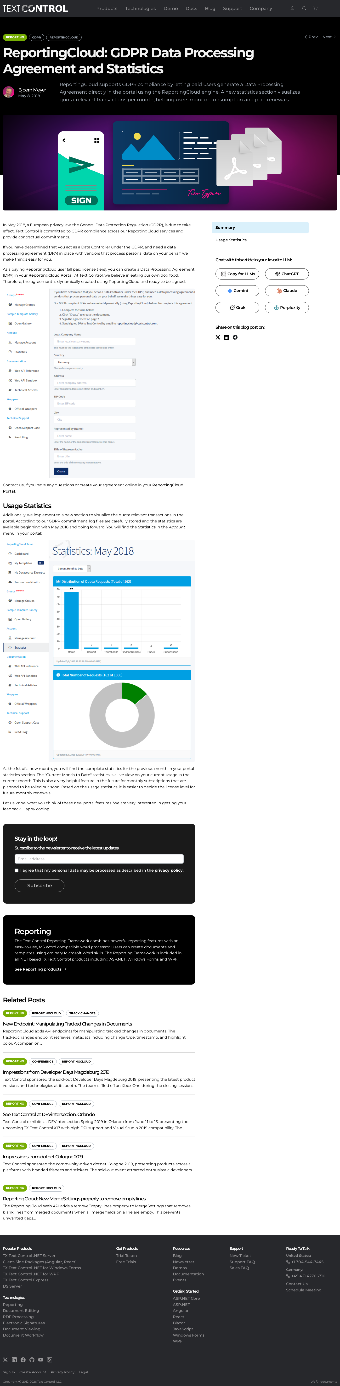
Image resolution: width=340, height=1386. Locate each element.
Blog (210, 8)
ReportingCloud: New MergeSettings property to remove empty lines (74, 1199)
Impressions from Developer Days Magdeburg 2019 (56, 1072)
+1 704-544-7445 (307, 1262)
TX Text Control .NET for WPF (31, 1274)
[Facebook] (235, 338)
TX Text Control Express (25, 1280)
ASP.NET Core (186, 1298)
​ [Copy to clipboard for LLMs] (238, 274)
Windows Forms (188, 1335)
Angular (181, 1310)
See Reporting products (38, 969)
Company (261, 8)
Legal (83, 1372)
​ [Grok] (237, 308)
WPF (177, 1341)
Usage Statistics (231, 240)
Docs (191, 8)
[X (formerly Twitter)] (217, 338)
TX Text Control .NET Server (29, 1255)
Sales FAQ (239, 1268)
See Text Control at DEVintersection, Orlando (49, 1114)
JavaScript (183, 1329)
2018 (35, 96)
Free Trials (126, 1262)
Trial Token (126, 1255)
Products (107, 8)
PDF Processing (18, 1317)
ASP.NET (181, 1304)
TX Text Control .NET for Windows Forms (42, 1268)
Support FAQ (242, 1262)
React (178, 1317)
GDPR (36, 37)
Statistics (147, 527)
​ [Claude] (287, 291)
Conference (42, 1061)
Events (179, 1280)
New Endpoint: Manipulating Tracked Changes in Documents (67, 1024)
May (22, 96)
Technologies (140, 8)
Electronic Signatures (24, 1323)
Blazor (179, 1323)
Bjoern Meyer (32, 90)
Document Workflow (23, 1335)
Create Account (32, 1372)
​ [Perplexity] (286, 308)
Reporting (15, 37)
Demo (171, 8)
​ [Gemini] (237, 291)
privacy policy (169, 870)
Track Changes (82, 1013)
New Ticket (240, 1255)
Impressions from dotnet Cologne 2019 (43, 1157)
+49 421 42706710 (308, 1276)
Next (327, 37)
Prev (313, 37)
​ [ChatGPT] (287, 274)
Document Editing (21, 1310)
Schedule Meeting (304, 1290)
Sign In (9, 1372)
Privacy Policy (62, 1372)
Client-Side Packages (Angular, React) (40, 1262)
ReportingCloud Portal (50, 275)
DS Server (12, 1286)
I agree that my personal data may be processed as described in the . (102, 870)
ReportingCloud (64, 37)
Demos (180, 1268)
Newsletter (183, 1262)
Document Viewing (21, 1329)
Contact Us (297, 1284)
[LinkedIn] (226, 338)
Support (232, 8)
